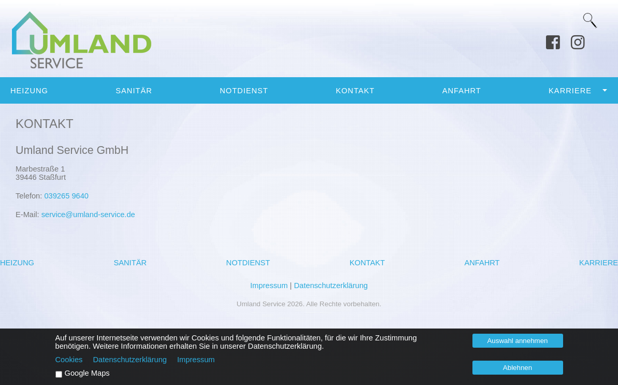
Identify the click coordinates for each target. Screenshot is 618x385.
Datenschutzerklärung (331, 285)
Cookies (69, 359)
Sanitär (134, 91)
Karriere (570, 91)
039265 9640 (66, 196)
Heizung (29, 91)
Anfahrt (461, 91)
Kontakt (355, 91)
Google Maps (87, 373)
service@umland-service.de (88, 214)
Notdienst (244, 91)
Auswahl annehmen (517, 341)
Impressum (269, 285)
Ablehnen (517, 368)
